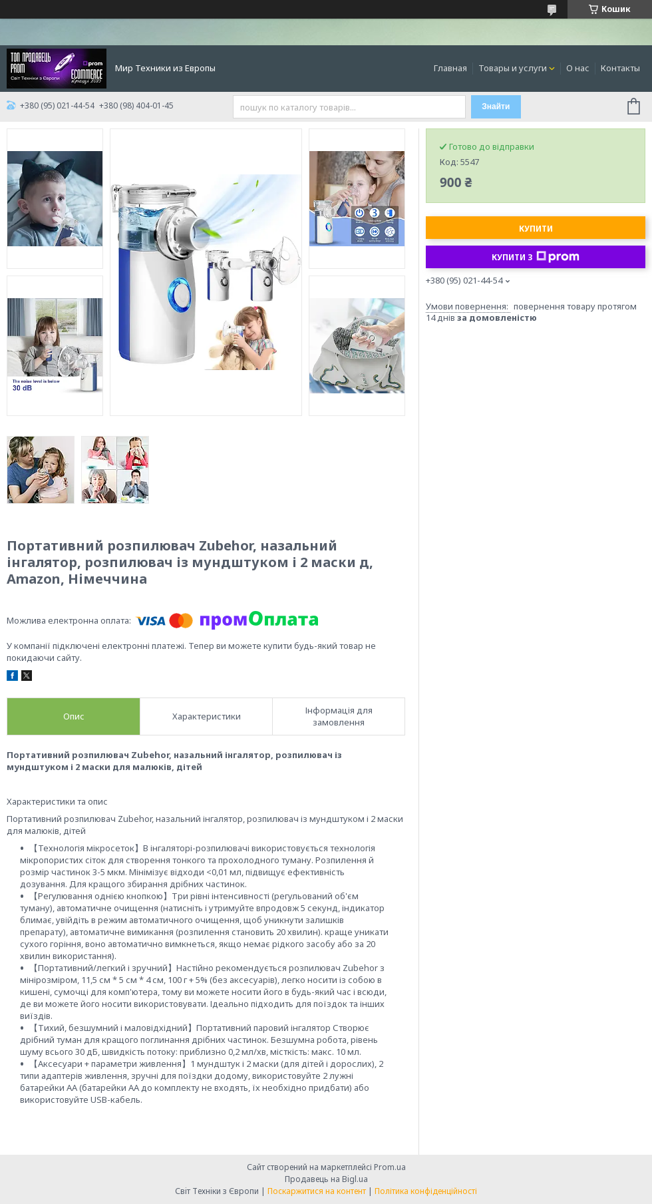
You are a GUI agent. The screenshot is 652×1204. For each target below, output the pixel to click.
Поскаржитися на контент (316, 1191)
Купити (536, 228)
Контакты (620, 68)
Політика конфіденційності (426, 1191)
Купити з (535, 257)
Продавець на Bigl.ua (326, 1179)
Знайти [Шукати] (496, 106)
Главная (450, 68)
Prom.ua (390, 1167)
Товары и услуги (512, 68)
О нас (577, 68)
